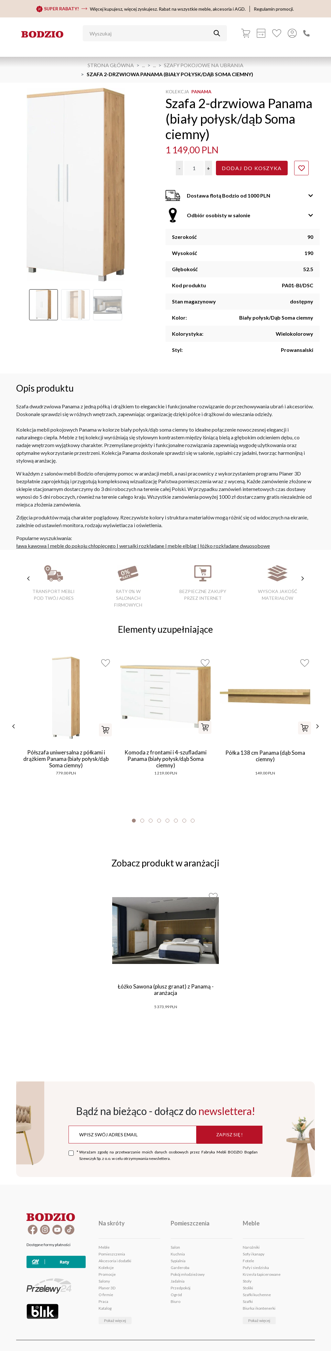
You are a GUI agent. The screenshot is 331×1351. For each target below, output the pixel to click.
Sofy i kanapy (253, 1254)
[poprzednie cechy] (28, 578)
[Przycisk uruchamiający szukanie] (216, 33)
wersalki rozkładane (141, 546)
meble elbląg (182, 546)
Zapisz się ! (229, 1134)
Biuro (175, 1301)
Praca (103, 1301)
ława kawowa (31, 546)
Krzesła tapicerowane (262, 1274)
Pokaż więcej (115, 1320)
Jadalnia (178, 1281)
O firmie (106, 1294)
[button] (179, 168)
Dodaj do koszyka (252, 168)
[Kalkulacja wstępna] (261, 33)
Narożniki (251, 1247)
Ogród (176, 1294)
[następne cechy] (302, 578)
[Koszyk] (245, 33)
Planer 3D (107, 1287)
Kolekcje (106, 1267)
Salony (104, 1281)
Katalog (105, 1308)
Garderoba (180, 1267)
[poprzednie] (13, 726)
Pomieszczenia (112, 1254)
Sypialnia (178, 1260)
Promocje (107, 1274)
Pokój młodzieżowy (188, 1274)
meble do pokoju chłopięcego (83, 546)
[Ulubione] (276, 33)
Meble (104, 1247)
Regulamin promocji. (274, 9)
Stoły (247, 1281)
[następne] (317, 726)
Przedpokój (180, 1287)
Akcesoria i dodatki (115, 1260)
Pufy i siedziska (256, 1267)
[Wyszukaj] (150, 33)
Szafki (248, 1301)
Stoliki (248, 1287)
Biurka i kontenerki (259, 1308)
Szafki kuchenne (257, 1294)
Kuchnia (178, 1254)
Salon (175, 1247)
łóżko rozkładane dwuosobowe (235, 546)
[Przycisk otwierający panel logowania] (292, 33)
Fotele (248, 1260)
